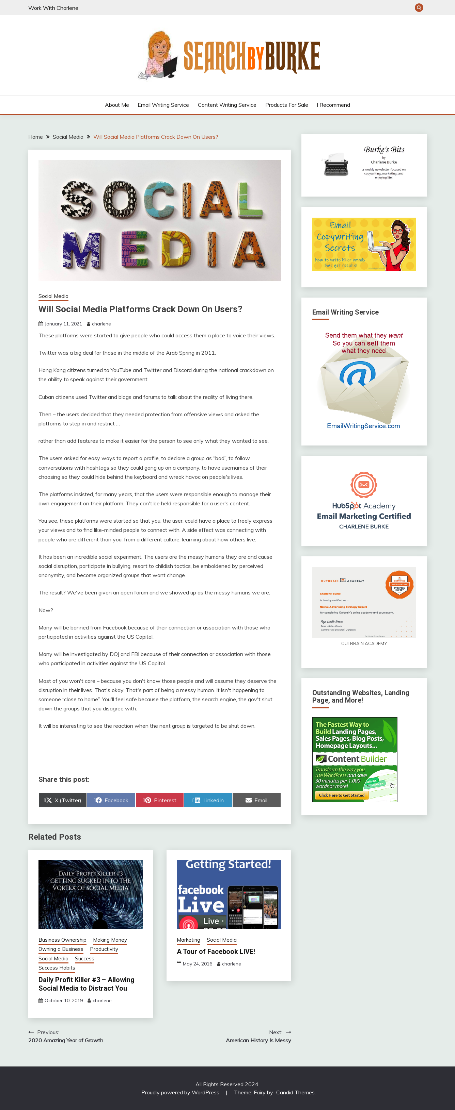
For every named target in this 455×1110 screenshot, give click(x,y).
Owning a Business (60, 949)
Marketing (188, 940)
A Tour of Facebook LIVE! (216, 951)
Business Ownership (62, 940)
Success (84, 958)
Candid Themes (295, 1092)
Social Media (53, 296)
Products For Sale (286, 104)
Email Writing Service (163, 104)
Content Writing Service (227, 104)
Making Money (110, 940)
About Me (117, 104)
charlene (101, 324)
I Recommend (333, 104)
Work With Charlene (53, 7)
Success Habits (56, 967)
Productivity (104, 949)
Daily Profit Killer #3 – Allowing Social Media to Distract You (86, 984)
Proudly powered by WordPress (181, 1092)
